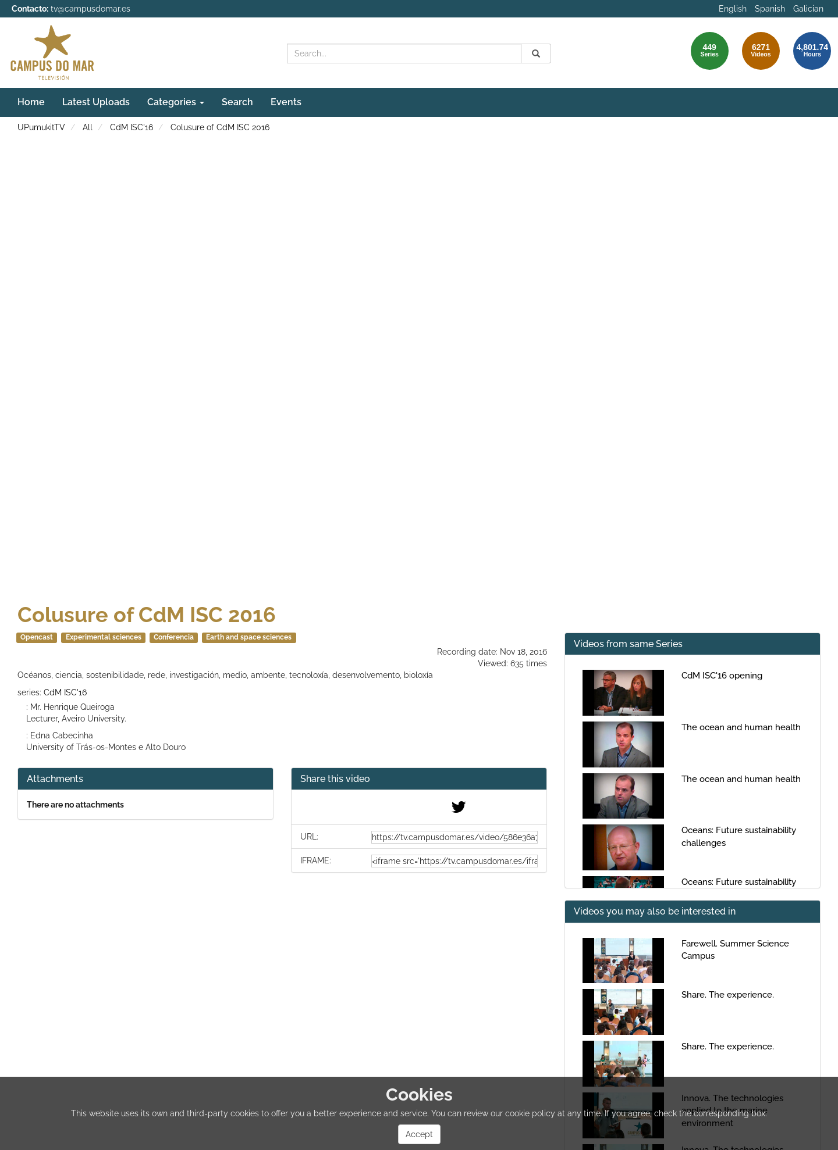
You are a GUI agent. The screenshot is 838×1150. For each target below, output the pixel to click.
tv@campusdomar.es (90, 8)
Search (237, 102)
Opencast (36, 637)
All (88, 127)
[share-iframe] (454, 861)
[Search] (536, 53)
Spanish (770, 8)
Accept (419, 1134)
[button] (419, 779)
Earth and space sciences (249, 637)
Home (31, 102)
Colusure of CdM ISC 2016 (220, 127)
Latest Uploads (96, 102)
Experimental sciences (103, 637)
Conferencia (174, 637)
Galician (808, 8)
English (733, 8)
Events (286, 102)
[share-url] (454, 837)
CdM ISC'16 (131, 127)
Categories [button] (175, 102)
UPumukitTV (41, 127)
